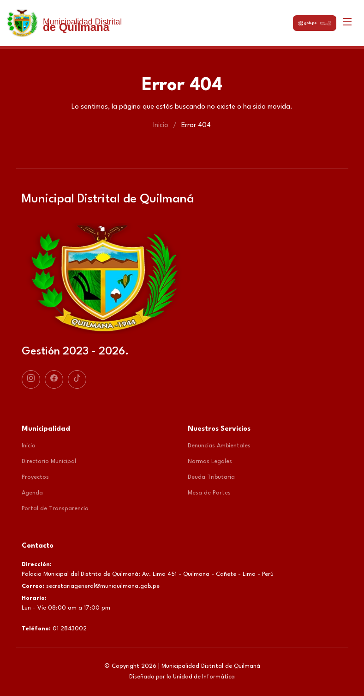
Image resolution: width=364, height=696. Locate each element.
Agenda (32, 493)
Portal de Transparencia (55, 509)
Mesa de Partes (209, 493)
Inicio (160, 125)
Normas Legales (210, 461)
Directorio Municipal (49, 461)
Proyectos (35, 477)
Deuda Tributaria (211, 477)
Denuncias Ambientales (219, 446)
